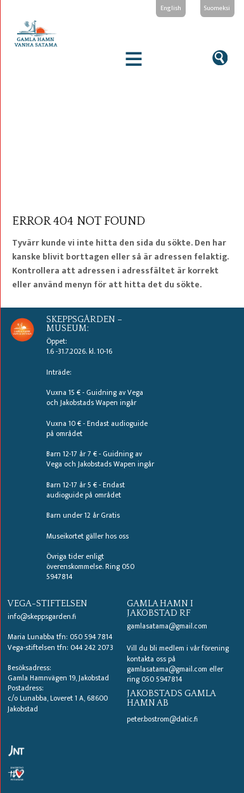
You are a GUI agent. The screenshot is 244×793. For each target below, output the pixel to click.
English (170, 8)
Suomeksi (217, 8)
